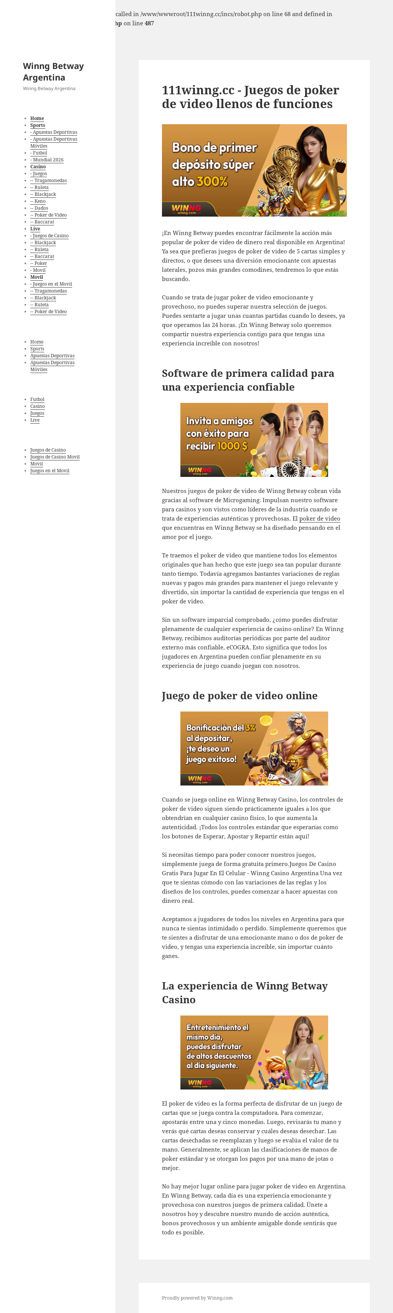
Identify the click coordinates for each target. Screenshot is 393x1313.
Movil (36, 463)
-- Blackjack (43, 194)
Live (35, 420)
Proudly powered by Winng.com (197, 1298)
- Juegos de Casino (49, 235)
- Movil (38, 270)
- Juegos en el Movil (51, 284)
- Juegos (38, 173)
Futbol (37, 399)
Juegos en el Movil (49, 470)
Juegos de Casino (48, 450)
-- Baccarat (42, 222)
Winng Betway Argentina (53, 71)
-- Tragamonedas (48, 180)
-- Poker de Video (48, 215)
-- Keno (38, 201)
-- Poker (38, 263)
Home (36, 342)
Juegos (37, 413)
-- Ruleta (39, 187)
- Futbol (38, 153)
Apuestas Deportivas (52, 355)
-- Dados (39, 208)
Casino (37, 406)
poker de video (319, 518)
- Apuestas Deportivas (53, 132)
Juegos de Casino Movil (55, 457)
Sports (37, 348)
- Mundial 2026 (47, 159)
